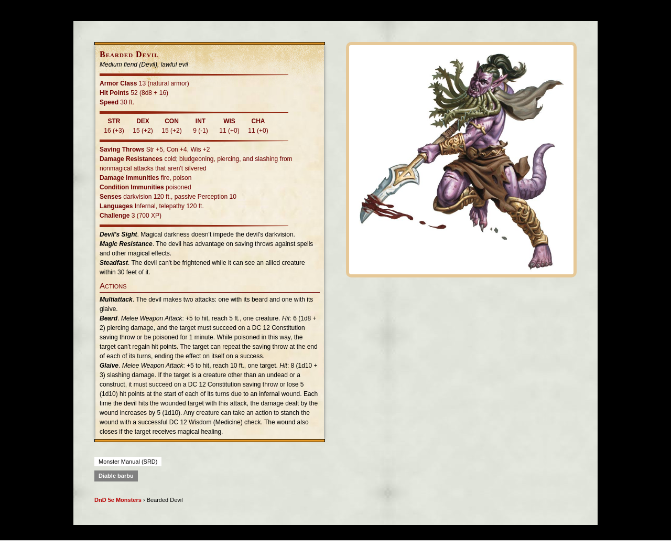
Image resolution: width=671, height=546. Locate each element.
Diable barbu (116, 476)
